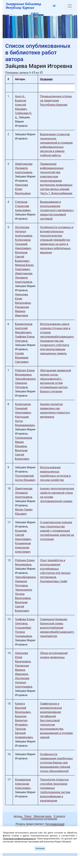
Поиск (28, 816)
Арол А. (20, 96)
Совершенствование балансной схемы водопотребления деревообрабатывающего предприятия (57, 628)
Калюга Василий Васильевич (23, 708)
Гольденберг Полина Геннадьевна (23, 632)
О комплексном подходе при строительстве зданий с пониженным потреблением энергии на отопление (57, 531)
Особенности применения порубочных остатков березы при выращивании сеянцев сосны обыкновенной (56, 763)
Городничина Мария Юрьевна (23, 442)
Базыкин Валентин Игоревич (21, 720)
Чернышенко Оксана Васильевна (23, 594)
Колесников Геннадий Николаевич (23, 244)
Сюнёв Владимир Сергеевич (22, 358)
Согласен (39, 848)
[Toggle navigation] (70, 5)
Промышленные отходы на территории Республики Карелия (56, 100)
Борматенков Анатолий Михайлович (23, 328)
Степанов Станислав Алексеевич (23, 206)
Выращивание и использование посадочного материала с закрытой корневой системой (57, 210)
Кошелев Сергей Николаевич (23, 535)
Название (46, 79)
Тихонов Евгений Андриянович (24, 733)
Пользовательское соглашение (39, 818)
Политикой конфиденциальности (19, 838)
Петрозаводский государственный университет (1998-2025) (39, 825)
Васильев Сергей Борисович (22, 257)
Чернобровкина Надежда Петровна (25, 383)
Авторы (18, 816)
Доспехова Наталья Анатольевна (23, 231)
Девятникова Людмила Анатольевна (23, 168)
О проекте (59, 816)
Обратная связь (42, 816)
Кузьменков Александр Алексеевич (23, 547)
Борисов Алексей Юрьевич (21, 105)
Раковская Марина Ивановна (22, 311)
